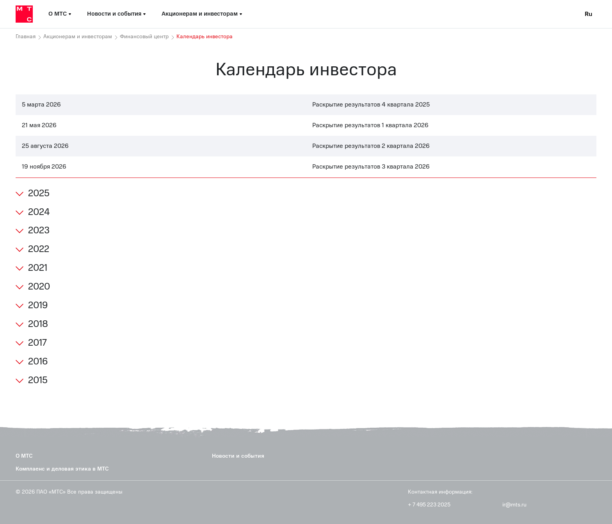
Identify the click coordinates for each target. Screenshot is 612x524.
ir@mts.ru (514, 504)
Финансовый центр (144, 36)
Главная (26, 36)
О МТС (24, 456)
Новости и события (238, 456)
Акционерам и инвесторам (77, 36)
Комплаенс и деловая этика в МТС (62, 468)
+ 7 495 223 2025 (429, 504)
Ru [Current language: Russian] (588, 14)
